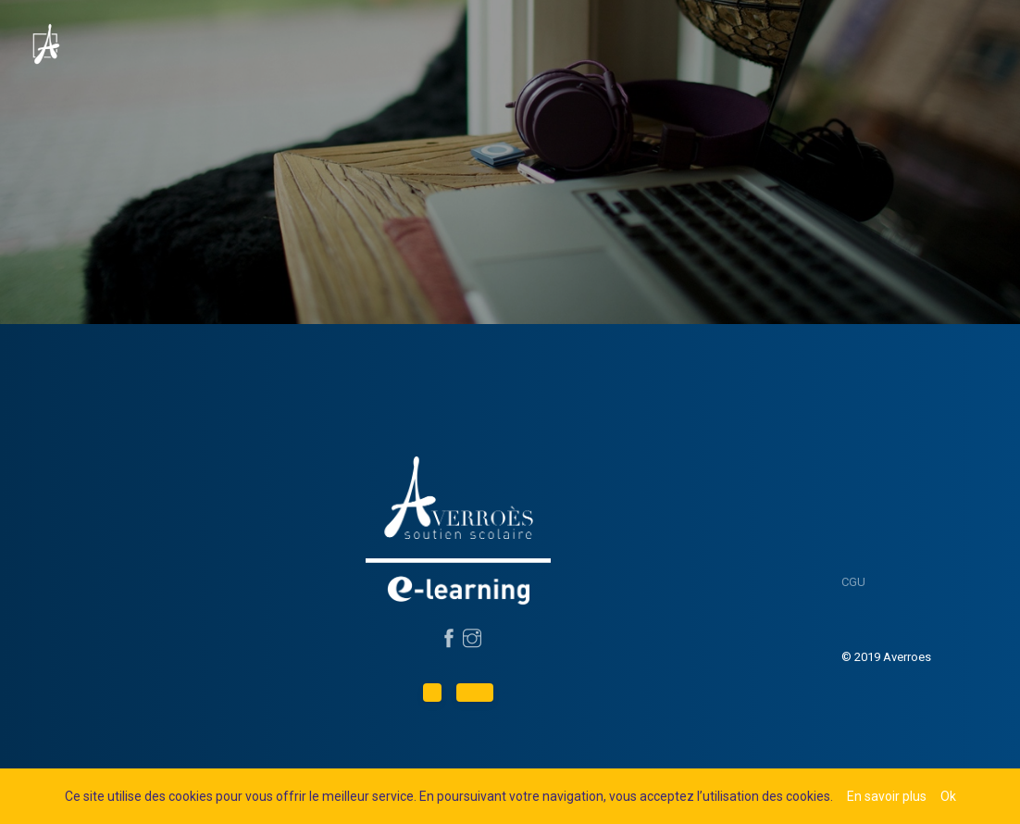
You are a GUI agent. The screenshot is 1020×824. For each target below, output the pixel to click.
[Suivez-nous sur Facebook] (446, 640)
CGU (853, 582)
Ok (948, 796)
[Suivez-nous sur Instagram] (469, 640)
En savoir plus (887, 796)
